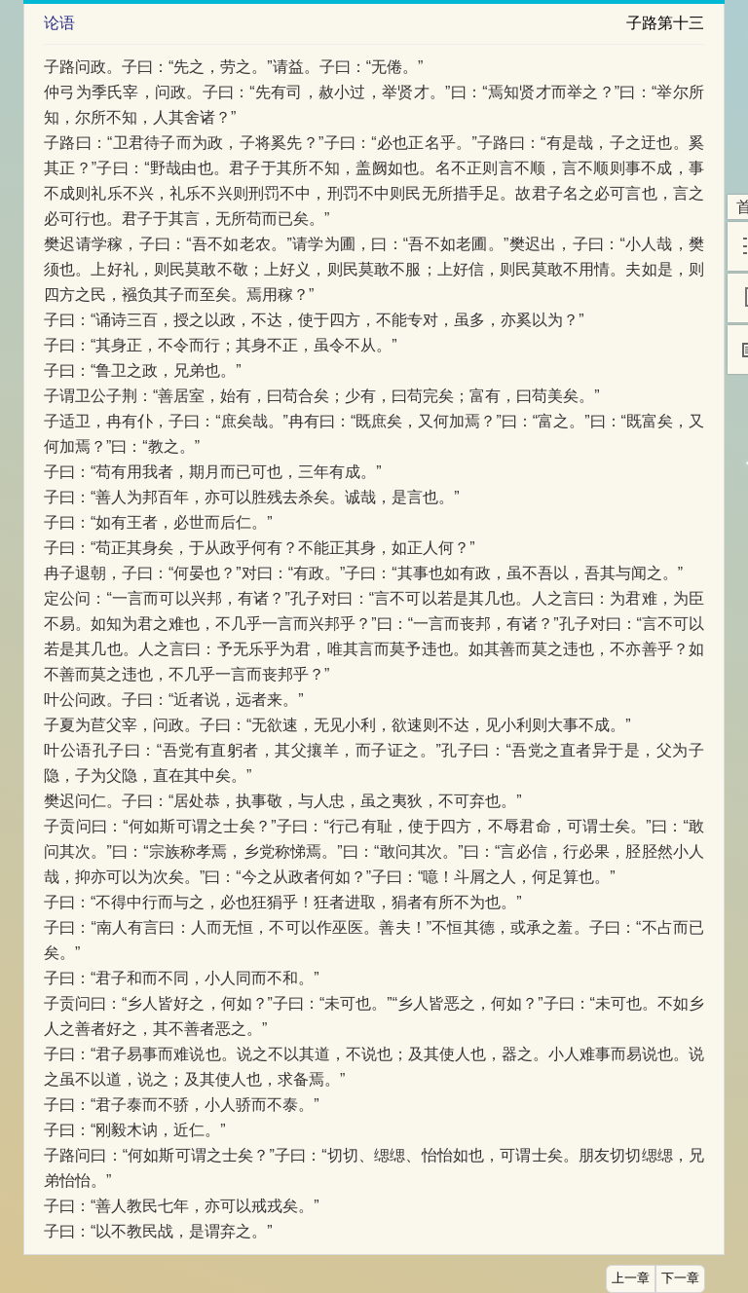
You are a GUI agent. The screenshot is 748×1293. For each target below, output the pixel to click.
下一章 (680, 1278)
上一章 (631, 1278)
